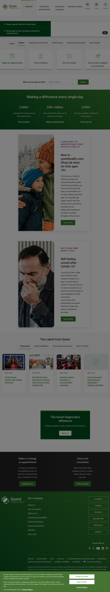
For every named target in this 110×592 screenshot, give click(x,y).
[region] (55, 581)
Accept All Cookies (82, 576)
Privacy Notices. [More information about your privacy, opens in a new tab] (27, 589)
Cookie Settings (82, 587)
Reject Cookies (82, 582)
